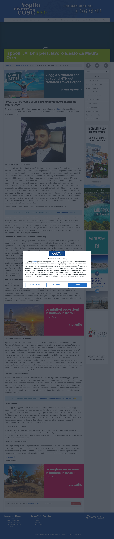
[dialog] (57, 269)
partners (34, 261)
